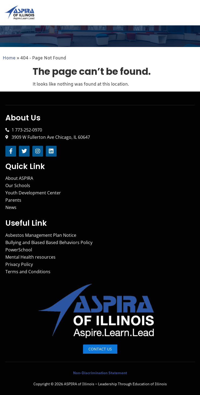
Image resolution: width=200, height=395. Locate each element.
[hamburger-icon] (190, 13)
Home (9, 58)
